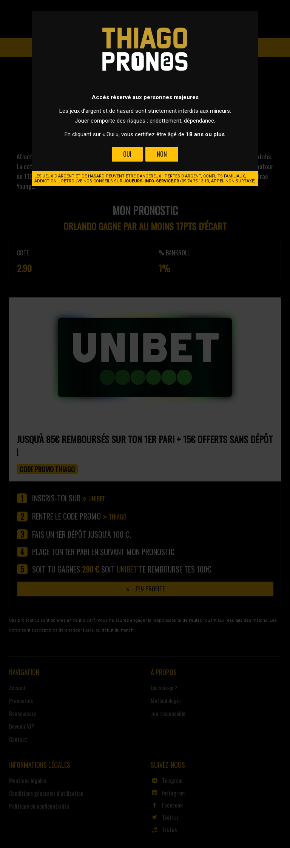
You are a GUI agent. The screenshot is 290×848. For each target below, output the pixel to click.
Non (162, 154)
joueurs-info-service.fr (151, 181)
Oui (127, 154)
